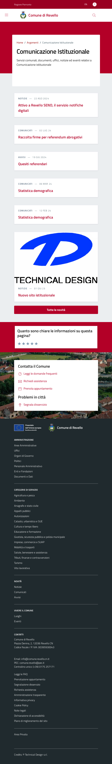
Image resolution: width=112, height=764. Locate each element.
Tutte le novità (56, 310)
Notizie (18, 587)
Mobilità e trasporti (24, 547)
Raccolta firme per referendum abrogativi (50, 137)
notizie (23, 98)
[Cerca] (94, 15)
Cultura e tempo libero (26, 526)
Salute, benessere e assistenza (30, 552)
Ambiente (19, 500)
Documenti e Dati (23, 476)
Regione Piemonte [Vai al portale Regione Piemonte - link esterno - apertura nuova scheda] (22, 4)
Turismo (18, 563)
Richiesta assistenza (25, 690)
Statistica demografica (35, 190)
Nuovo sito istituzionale (36, 295)
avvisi (22, 157)
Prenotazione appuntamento (29, 679)
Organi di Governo (23, 456)
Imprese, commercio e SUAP (29, 542)
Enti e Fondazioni (23, 471)
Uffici (17, 450)
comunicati (25, 130)
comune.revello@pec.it (32, 663)
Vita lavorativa (22, 568)
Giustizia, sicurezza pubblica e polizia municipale (39, 537)
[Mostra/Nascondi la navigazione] (6, 15)
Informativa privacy (24, 700)
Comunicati (20, 592)
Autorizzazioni (21, 516)
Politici (17, 461)
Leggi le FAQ (21, 674)
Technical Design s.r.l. (36, 755)
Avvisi (17, 597)
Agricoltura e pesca (24, 495)
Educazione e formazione (27, 532)
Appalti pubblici (22, 511)
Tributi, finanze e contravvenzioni (31, 558)
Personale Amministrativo (28, 466)
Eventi (17, 621)
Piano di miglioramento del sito (30, 721)
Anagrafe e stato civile (26, 506)
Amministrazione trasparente (30, 695)
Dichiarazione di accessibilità (29, 716)
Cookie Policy (21, 705)
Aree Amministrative (25, 445)
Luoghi (17, 616)
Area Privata (20, 734)
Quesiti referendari (32, 163)
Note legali (20, 710)
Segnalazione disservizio (27, 684)
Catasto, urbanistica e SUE (28, 521)
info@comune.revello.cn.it (35, 659)
